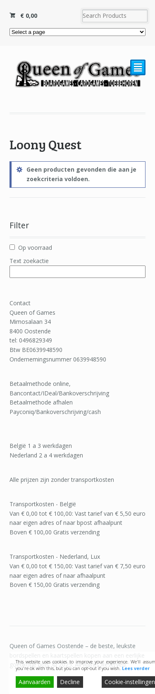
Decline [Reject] (70, 682)
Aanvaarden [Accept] (34, 682)
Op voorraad (35, 247)
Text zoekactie (29, 261)
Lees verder (136, 668)
